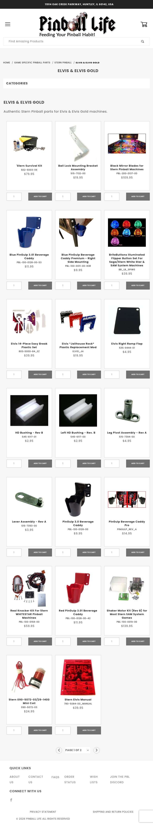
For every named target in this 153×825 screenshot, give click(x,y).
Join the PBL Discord (120, 779)
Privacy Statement (43, 811)
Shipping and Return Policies (113, 811)
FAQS (56, 777)
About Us (15, 779)
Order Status (70, 779)
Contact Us (35, 779)
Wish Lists (94, 779)
